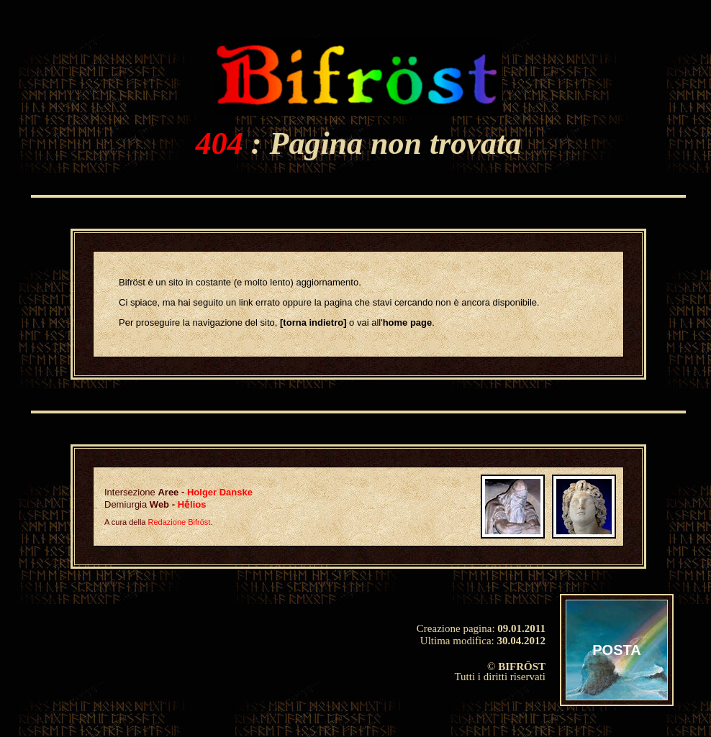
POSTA (616, 650)
